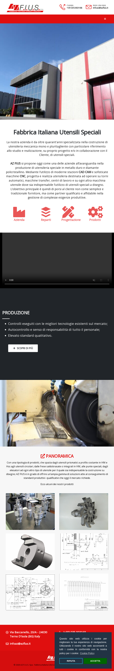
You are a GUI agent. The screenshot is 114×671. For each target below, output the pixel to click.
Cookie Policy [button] (87, 653)
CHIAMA (70, 5)
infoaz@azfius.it (100, 7)
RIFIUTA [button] (71, 661)
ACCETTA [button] (95, 661)
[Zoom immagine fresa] (30, 511)
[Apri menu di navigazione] (105, 19)
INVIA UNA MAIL (99, 5)
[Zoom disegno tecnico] (83, 551)
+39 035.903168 (74, 7)
